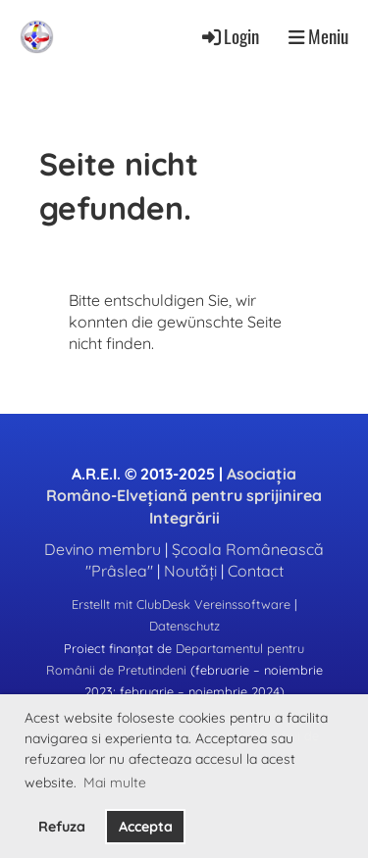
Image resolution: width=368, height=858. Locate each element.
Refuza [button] (61, 826)
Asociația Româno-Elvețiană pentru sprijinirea (184, 496)
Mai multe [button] (114, 782)
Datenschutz (184, 625)
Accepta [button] (146, 826)
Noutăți (190, 570)
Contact (256, 570)
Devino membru (102, 549)
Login (229, 36)
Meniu (318, 36)
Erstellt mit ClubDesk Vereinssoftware (181, 604)
